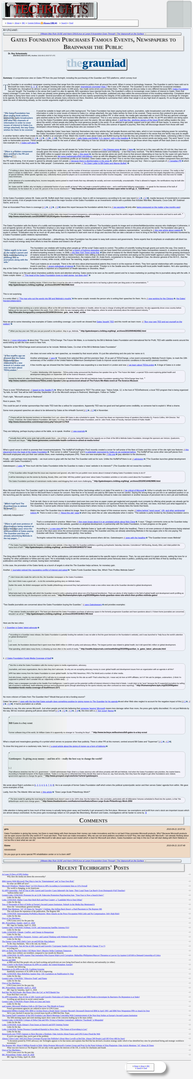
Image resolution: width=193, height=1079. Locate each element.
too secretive (119, 208)
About (16, 23)
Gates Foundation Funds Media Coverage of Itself (29, 659)
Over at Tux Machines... (11, 919)
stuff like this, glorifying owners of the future (139, 121)
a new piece (55, 529)
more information (19, 341)
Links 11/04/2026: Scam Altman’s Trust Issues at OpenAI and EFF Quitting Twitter (35, 1025)
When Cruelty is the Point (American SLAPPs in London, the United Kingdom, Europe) (37, 965)
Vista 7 (104, 87)
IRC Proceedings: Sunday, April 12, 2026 (18, 923)
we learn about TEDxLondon (141, 366)
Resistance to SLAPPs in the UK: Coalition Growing (23, 970)
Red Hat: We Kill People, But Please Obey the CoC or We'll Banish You (30, 993)
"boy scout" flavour (105, 711)
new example (79, 432)
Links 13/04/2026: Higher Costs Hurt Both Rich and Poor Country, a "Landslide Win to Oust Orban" (42, 900)
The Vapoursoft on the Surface (130, 34)
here (131, 150)
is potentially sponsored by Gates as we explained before (110, 453)
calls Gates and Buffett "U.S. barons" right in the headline (103, 139)
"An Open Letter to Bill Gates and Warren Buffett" (105, 164)
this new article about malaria (168, 231)
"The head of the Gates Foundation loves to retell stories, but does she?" (56, 276)
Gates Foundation (181, 90)
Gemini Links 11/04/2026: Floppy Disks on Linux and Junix (26, 1002)
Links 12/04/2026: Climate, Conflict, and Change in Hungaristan (28, 933)
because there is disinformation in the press (90, 162)
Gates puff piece (28, 143)
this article (47, 793)
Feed (71, 23)
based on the (43, 391)
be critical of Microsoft (135, 491)
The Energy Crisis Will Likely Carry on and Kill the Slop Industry (28, 942)
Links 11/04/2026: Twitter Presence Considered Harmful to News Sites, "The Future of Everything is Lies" (44, 1030)
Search (64, 23)
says (53, 359)
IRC (23, 23)
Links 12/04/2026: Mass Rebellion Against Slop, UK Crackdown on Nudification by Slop (38, 974)
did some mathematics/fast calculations (75, 157)
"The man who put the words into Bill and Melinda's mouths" (45, 299)
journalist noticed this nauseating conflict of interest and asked (40, 571)
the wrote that (86, 253)
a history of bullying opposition (86, 251)
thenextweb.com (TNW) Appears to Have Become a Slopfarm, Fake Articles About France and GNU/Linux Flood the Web (51, 1034)
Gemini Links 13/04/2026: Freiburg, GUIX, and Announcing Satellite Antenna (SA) (35, 928)
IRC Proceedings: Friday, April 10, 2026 (18, 1055)
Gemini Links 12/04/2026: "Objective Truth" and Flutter (24, 979)
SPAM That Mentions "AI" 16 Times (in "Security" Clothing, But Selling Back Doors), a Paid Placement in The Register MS (52, 910)
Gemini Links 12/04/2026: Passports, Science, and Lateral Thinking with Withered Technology (40, 937)
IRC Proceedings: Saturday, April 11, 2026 (19, 988)
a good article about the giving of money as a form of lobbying (78, 747)
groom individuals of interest (60, 267)
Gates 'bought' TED (105, 322)
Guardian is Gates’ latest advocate (22, 628)
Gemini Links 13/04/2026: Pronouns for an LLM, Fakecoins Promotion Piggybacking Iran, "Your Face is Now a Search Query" (53, 896)
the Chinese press (111, 150)
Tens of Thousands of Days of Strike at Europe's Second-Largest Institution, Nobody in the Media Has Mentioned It (48, 905)
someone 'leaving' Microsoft (92, 709)
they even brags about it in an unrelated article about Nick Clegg (107, 522)
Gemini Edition (34, 23)
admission (138, 460)
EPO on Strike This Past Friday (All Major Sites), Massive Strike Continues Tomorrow (37, 951)
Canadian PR (175, 162)
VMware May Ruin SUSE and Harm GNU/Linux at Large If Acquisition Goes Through (77, 34)
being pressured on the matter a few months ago (158, 208)
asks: (20, 466)
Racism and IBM (9, 960)
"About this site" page (69, 513)
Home (9, 23)
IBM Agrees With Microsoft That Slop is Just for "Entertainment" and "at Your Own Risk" (38, 882)
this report (84, 155)
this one (111, 455)
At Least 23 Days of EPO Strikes (15, 875)
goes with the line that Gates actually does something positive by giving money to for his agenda (69, 702)
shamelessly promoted (91, 87)
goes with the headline (136, 538)
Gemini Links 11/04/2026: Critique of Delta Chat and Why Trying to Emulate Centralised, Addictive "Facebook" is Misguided (52, 1021)
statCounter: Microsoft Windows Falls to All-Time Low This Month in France (33, 1007)
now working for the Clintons (160, 299)
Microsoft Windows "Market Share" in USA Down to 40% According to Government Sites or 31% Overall (44, 886)
